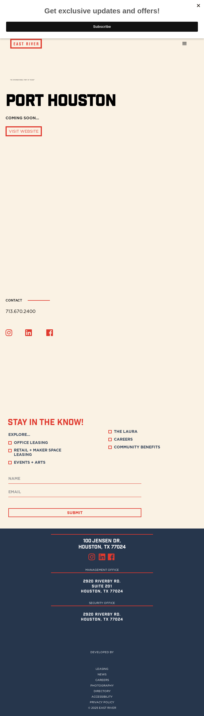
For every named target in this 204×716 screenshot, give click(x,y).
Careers (102, 680)
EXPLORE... (19, 434)
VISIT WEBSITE (24, 131)
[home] (23, 43)
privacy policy (102, 702)
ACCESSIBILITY (102, 696)
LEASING (102, 668)
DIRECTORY (102, 691)
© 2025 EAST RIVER (102, 707)
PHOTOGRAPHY (102, 685)
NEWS (102, 674)
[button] (184, 43)
